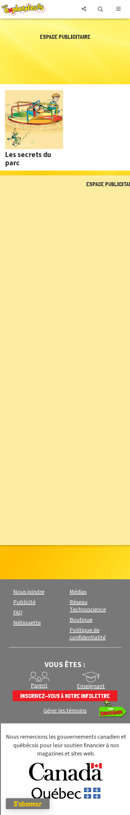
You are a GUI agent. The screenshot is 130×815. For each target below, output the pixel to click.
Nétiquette (27, 623)
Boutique (81, 620)
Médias (78, 592)
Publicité (24, 602)
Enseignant (91, 686)
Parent (39, 686)
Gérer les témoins (65, 711)
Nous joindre (28, 592)
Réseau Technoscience (88, 606)
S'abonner (27, 803)
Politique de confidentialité (88, 634)
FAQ (18, 612)
